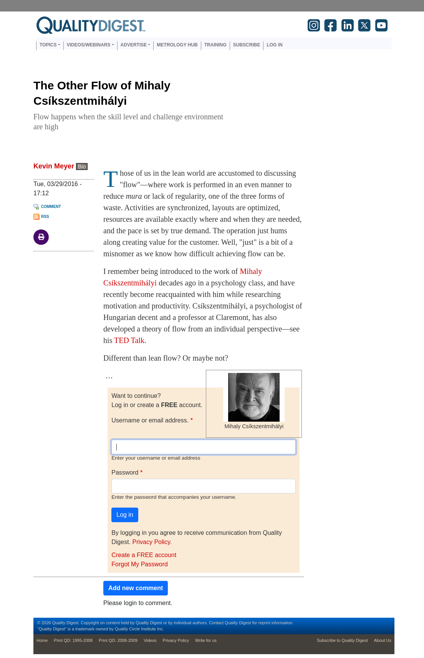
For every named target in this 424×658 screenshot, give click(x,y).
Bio (82, 166)
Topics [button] (48, 45)
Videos (150, 640)
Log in (274, 45)
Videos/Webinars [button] (89, 45)
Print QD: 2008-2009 (118, 640)
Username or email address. (150, 420)
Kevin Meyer (53, 166)
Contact (216, 622)
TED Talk (129, 340)
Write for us (206, 640)
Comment (51, 206)
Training (215, 45)
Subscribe (246, 45)
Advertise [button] (134, 45)
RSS (45, 216)
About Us (382, 640)
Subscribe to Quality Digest (342, 640)
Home (42, 640)
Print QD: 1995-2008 (73, 640)
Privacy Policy (151, 542)
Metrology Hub (177, 45)
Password (124, 472)
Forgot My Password (139, 564)
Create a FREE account (143, 555)
